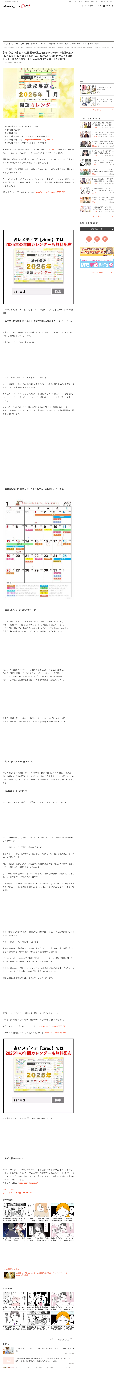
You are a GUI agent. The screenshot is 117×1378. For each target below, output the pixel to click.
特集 (81, 81)
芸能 (66, 44)
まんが (92, 1)
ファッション (75, 44)
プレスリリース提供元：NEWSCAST (18, 1193)
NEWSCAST (18, 62)
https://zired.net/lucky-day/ (55, 1033)
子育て (70, 1)
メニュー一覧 (110, 1)
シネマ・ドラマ (87, 44)
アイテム (43, 44)
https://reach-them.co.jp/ (28, 1183)
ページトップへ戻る (97, 272)
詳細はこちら (8, 1189)
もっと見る (97, 110)
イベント (60, 44)
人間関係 (52, 44)
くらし (75, 1)
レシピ (80, 1)
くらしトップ (9, 44)
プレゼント (102, 1)
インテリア (35, 44)
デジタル (97, 44)
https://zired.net (53, 149)
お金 (22, 44)
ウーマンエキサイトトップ (91, 6)
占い (97, 1)
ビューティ (86, 1)
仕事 (17, 44)
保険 (27, 44)
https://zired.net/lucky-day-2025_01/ (39, 140)
